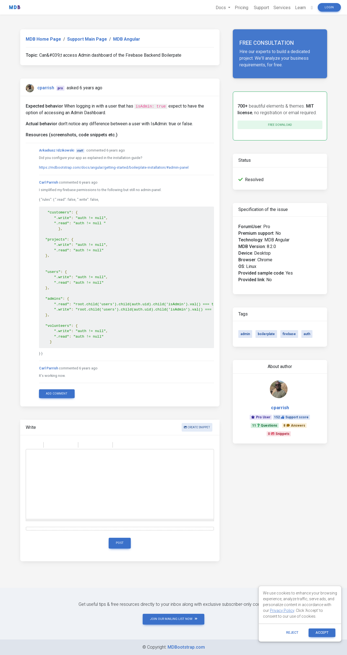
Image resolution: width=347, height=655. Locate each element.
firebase (289, 334)
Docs (221, 7)
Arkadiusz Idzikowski (56, 150)
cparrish (45, 87)
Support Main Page (87, 39)
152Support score (291, 417)
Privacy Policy (282, 610)
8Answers (294, 425)
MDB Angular (126, 39)
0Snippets (278, 434)
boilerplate (266, 334)
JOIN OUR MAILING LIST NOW (173, 619)
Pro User (260, 417)
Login (329, 7)
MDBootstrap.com (186, 647)
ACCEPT (321, 633)
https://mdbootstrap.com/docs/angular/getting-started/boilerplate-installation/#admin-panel (114, 167)
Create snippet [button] (197, 427)
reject (292, 633)
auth (307, 334)
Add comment (56, 393)
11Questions (264, 425)
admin (245, 334)
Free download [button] (280, 125)
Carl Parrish (48, 182)
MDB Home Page (43, 39)
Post (120, 543)
